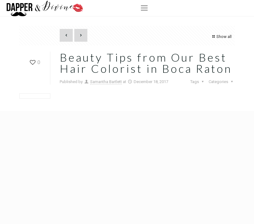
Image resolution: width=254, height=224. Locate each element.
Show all (221, 36)
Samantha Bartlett (106, 81)
